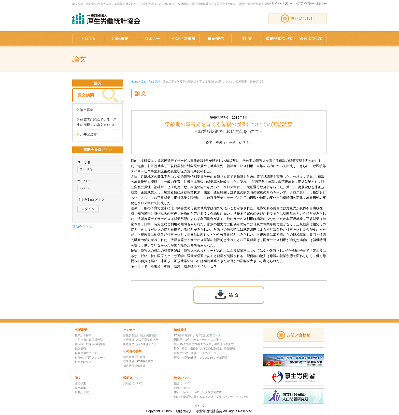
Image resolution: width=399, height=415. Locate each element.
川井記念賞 (88, 134)
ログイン (199, 406)
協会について (182, 383)
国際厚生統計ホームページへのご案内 (198, 339)
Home (134, 81)
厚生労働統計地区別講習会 (140, 335)
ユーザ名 (84, 162)
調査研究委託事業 (134, 356)
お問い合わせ (182, 387)
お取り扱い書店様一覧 (89, 339)
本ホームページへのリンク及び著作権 (198, 392)
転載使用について (86, 353)
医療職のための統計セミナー (141, 344)
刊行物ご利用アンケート (90, 357)
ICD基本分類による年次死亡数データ (197, 335)
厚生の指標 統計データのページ (195, 353)
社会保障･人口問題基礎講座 (140, 339)
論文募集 (86, 110)
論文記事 (154, 81)
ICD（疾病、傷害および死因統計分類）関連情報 (204, 348)
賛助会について (133, 383)
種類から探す (83, 335)
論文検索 (80, 383)
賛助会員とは (82, 227)
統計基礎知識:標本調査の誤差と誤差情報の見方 (204, 344)
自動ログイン (94, 200)
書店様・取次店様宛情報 (90, 344)
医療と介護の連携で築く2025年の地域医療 (201, 357)
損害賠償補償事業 (134, 365)
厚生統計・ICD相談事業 (138, 361)
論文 (143, 81)
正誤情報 (80, 348)
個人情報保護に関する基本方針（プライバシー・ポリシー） (212, 396)
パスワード (85, 181)
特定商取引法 (83, 361)
